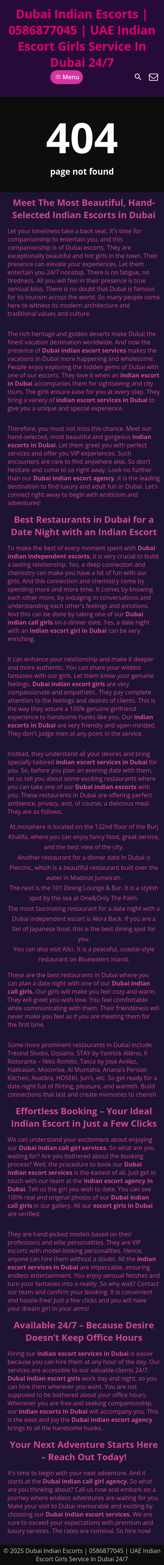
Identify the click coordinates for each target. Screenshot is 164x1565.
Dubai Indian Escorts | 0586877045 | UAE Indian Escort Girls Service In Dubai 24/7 (82, 38)
